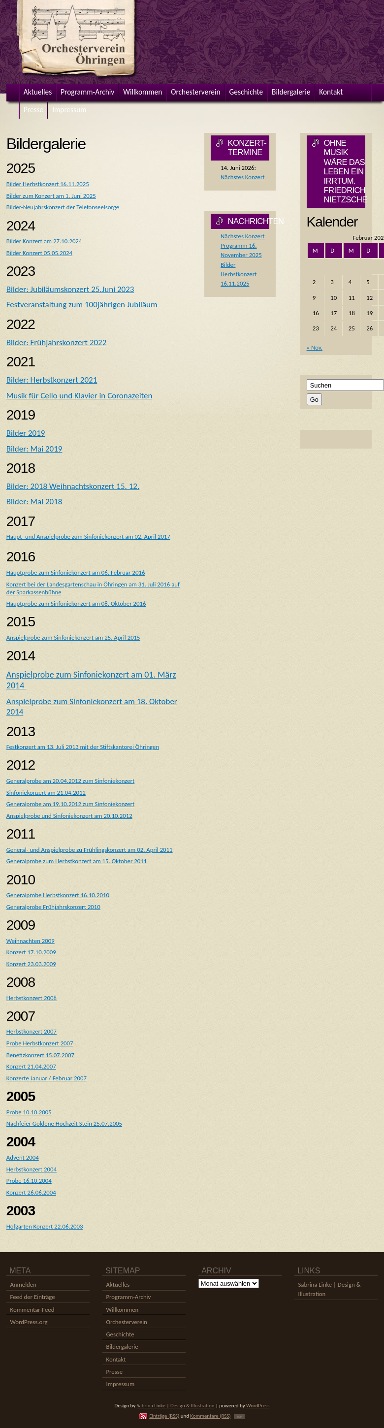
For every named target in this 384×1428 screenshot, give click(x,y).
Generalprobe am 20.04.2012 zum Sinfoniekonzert (70, 780)
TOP (239, 1417)
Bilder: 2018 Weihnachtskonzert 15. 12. (72, 486)
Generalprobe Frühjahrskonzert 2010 (53, 906)
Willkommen (122, 1309)
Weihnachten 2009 (30, 940)
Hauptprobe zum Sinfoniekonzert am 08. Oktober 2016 (76, 603)
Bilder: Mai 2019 (34, 449)
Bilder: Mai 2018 (34, 501)
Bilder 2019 (25, 433)
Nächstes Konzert (243, 177)
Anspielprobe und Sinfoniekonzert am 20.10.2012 (69, 815)
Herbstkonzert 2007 (31, 1031)
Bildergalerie (122, 1346)
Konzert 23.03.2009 (31, 964)
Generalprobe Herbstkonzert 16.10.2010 (57, 895)
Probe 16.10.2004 (29, 1180)
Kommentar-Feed (32, 1309)
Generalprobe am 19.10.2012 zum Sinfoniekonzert (70, 804)
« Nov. (314, 347)
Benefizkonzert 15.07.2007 (40, 1055)
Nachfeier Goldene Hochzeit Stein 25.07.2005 (64, 1123)
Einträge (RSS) (164, 1416)
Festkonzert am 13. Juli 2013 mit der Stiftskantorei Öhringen (82, 746)
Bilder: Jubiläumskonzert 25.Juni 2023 (70, 289)
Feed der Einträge (32, 1296)
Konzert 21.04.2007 (31, 1066)
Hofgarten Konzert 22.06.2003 (44, 1226)
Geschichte (120, 1334)
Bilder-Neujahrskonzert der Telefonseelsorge (62, 207)
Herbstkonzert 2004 (31, 1169)
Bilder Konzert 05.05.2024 (39, 253)
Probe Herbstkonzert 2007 (39, 1043)
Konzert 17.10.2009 (31, 952)
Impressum (120, 1384)
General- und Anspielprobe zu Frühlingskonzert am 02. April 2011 (89, 849)
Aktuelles (117, 1284)
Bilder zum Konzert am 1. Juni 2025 (51, 195)
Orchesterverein (126, 1322)
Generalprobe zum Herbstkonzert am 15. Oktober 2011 (76, 861)
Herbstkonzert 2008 (31, 998)
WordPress (258, 1405)
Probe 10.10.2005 (29, 1112)
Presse (114, 1371)
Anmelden (23, 1284)
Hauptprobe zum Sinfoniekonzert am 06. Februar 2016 (75, 572)
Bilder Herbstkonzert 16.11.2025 (47, 184)
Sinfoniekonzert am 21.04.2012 (46, 792)
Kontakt (116, 1359)
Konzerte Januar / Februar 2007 (46, 1078)
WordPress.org (28, 1322)
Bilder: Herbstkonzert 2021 (51, 380)
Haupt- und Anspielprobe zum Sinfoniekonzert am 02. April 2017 (88, 536)
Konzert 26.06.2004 (31, 1192)
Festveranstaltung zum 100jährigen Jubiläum (82, 304)
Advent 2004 (22, 1157)
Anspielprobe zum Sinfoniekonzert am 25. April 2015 (73, 637)
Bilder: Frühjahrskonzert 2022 (56, 342)
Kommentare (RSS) (210, 1416)
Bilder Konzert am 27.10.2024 (44, 241)
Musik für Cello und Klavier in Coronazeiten (79, 395)
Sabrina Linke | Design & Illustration (176, 1405)
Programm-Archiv (128, 1296)
